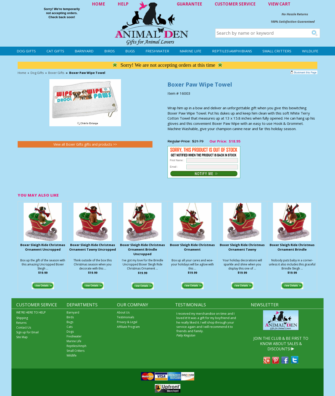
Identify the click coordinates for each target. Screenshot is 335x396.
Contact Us (23, 327)
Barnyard (84, 51)
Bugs (130, 51)
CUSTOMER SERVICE (235, 4)
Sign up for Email (27, 332)
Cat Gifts (55, 51)
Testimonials (125, 317)
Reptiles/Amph (76, 346)
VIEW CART (279, 4)
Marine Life (190, 51)
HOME (98, 4)
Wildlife (310, 51)
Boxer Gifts (56, 73)
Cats (70, 327)
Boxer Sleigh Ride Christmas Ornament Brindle (292, 247)
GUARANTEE (189, 4)
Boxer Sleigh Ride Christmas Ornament (192, 247)
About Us (123, 312)
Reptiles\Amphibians (232, 51)
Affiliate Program (128, 327)
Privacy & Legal (127, 322)
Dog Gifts (26, 51)
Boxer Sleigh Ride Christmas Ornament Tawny (242, 247)
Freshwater (157, 51)
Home (22, 73)
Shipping (22, 318)
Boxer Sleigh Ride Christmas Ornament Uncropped (42, 247)
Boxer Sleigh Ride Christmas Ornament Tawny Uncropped (92, 247)
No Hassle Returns (295, 14)
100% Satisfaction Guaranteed (293, 21)
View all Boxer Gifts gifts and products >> (85, 144)
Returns (21, 323)
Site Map (22, 337)
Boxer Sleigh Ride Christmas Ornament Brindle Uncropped (142, 249)
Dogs (70, 332)
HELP (123, 4)
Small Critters (276, 51)
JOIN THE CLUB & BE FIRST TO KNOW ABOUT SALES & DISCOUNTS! (280, 344)
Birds (109, 51)
